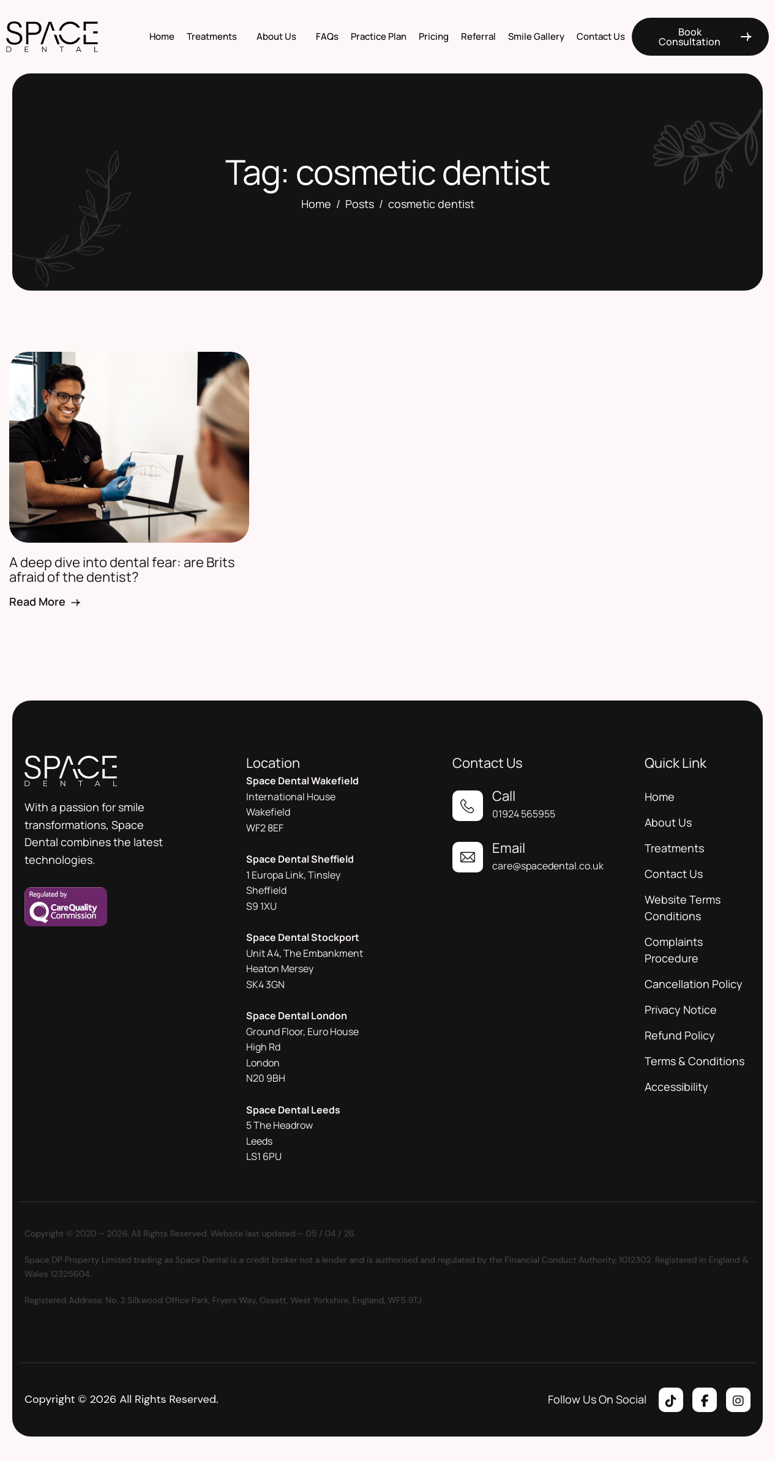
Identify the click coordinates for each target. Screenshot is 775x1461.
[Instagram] (738, 1400)
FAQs (327, 36)
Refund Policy (680, 1035)
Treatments (212, 36)
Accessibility (676, 1086)
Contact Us (601, 36)
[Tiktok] (671, 1400)
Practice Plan (378, 36)
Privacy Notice (681, 1009)
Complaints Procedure (674, 949)
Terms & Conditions (694, 1061)
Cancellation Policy (694, 983)
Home (161, 36)
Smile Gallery (536, 36)
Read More (45, 601)
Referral (478, 36)
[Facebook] (704, 1400)
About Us (276, 36)
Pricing (434, 36)
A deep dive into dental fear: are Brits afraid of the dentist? (122, 569)
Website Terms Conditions (683, 907)
